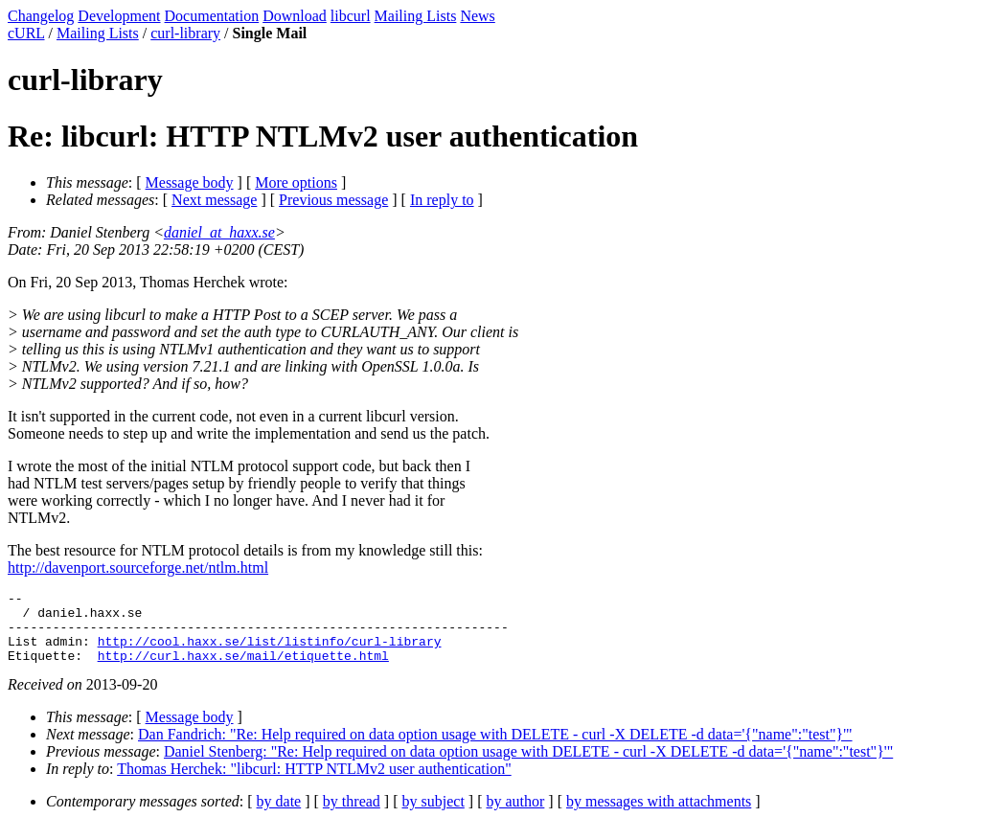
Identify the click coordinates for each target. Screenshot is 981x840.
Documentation (212, 16)
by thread (351, 815)
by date (279, 815)
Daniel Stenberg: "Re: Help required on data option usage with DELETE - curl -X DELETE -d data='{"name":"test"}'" (528, 766)
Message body (190, 182)
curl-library (185, 33)
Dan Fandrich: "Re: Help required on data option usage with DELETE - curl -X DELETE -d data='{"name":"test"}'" (495, 748)
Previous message (333, 200)
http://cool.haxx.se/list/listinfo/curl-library (270, 652)
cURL (26, 33)
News (477, 16)
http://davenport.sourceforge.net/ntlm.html (138, 567)
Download (294, 16)
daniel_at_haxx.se (219, 232)
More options (296, 182)
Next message (214, 200)
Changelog (41, 16)
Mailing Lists (416, 16)
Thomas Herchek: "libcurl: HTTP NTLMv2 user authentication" (314, 783)
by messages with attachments (658, 815)
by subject (433, 815)
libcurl (351, 16)
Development (119, 16)
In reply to (442, 200)
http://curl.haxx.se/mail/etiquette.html (243, 669)
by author (515, 815)
